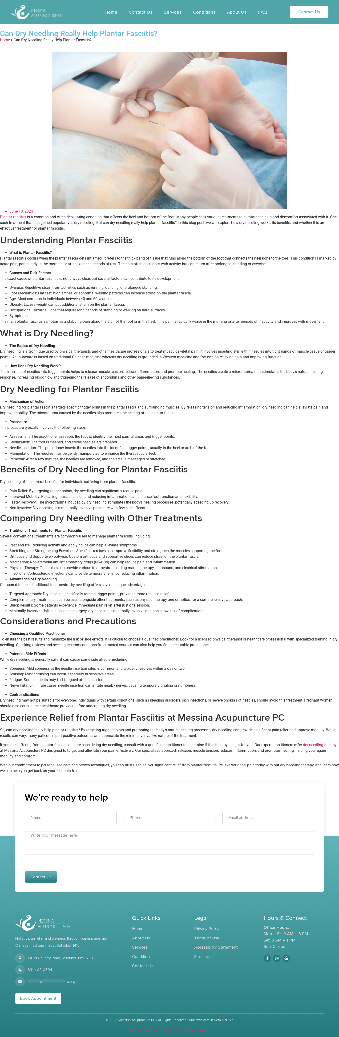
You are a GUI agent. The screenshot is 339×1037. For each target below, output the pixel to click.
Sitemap (201, 956)
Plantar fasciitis (13, 217)
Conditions (204, 12)
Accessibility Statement (216, 947)
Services (173, 12)
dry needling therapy (320, 745)
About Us (237, 12)
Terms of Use (206, 938)
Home (111, 12)
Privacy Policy (206, 928)
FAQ (262, 12)
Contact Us (141, 12)
